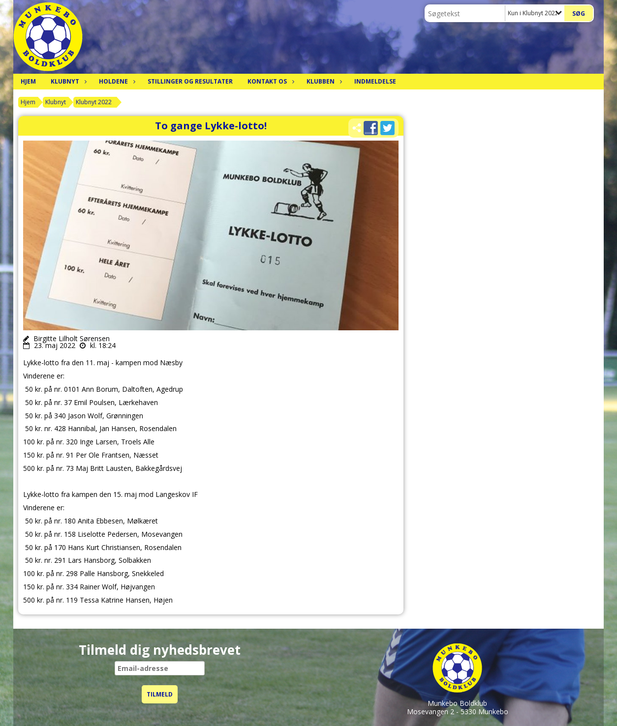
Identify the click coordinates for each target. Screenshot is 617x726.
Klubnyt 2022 (94, 102)
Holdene (116, 81)
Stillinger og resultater (190, 81)
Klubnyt (67, 81)
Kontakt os (269, 81)
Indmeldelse (375, 81)
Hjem (28, 81)
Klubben (323, 81)
